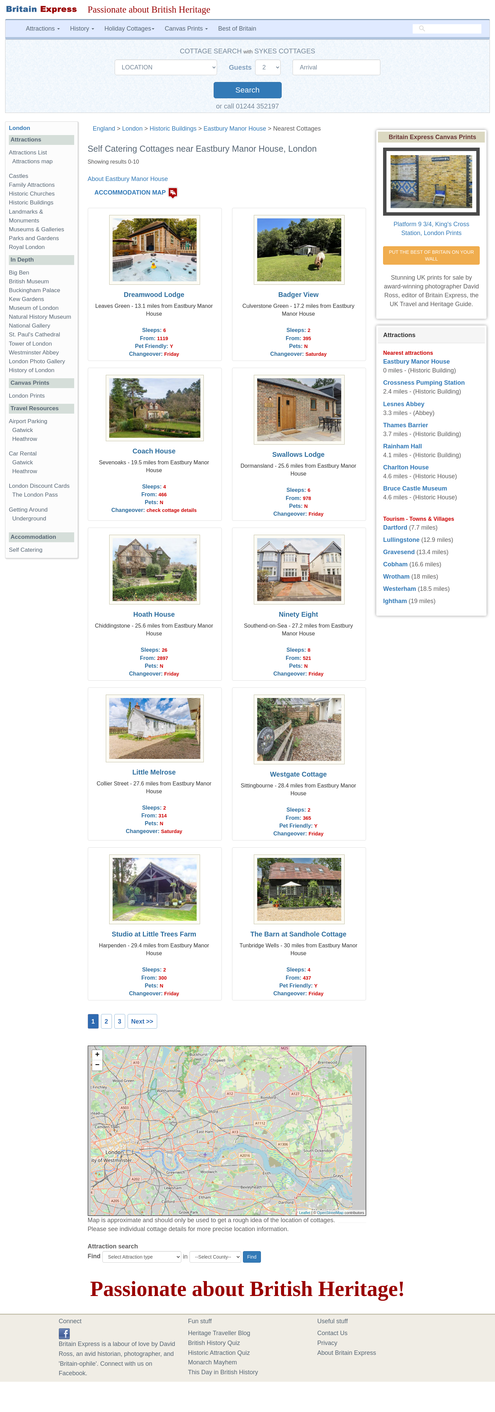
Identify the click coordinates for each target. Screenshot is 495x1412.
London (132, 128)
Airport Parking (28, 421)
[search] (447, 29)
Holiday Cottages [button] (129, 28)
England (104, 128)
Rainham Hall (402, 446)
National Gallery (29, 325)
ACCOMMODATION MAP (130, 192)
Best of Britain (237, 28)
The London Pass (35, 495)
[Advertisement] (41, 668)
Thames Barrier (405, 425)
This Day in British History (223, 1372)
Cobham (395, 564)
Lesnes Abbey (403, 404)
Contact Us (332, 1333)
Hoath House (154, 614)
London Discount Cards (39, 486)
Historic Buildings (173, 128)
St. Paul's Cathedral (34, 334)
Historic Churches (32, 193)
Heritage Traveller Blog (219, 1333)
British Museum (29, 281)
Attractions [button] (43, 28)
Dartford (395, 527)
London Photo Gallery (37, 361)
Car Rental (23, 453)
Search (247, 90)
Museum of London (34, 308)
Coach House (154, 451)
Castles (18, 176)
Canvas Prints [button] (186, 28)
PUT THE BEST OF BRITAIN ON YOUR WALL (432, 255)
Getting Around (28, 509)
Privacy (327, 1343)
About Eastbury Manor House (128, 179)
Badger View (298, 294)
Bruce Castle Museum (415, 488)
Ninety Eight (298, 614)
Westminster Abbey (34, 352)
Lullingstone (401, 539)
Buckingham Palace (34, 290)
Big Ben (19, 272)
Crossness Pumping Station (424, 382)
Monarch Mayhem (212, 1362)
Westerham (399, 588)
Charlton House (406, 467)
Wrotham (396, 576)
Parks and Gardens (34, 238)
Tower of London (30, 343)
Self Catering (26, 550)
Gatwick (22, 430)
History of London (31, 370)
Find (94, 1256)
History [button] (82, 28)
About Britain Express (346, 1352)
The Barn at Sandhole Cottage (298, 934)
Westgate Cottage (298, 774)
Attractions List (28, 152)
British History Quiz (214, 1343)
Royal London (27, 247)
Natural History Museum (40, 317)
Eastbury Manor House (234, 128)
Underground (29, 518)
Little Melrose (154, 772)
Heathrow (24, 439)
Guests (241, 67)
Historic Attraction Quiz (219, 1352)
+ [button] (97, 1055)
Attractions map (32, 161)
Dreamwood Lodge (154, 294)
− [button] (97, 1065)
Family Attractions (32, 185)
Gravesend (399, 552)
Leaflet (304, 1213)
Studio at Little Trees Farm (154, 934)
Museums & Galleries (36, 229)
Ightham (395, 601)
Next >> (142, 1021)
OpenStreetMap (330, 1213)
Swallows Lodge (298, 454)
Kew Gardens (26, 299)
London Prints (27, 396)
